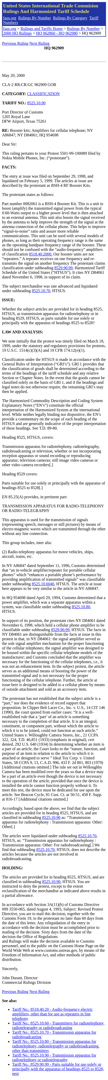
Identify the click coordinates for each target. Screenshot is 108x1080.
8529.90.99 (63, 268)
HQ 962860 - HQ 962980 (57, 33)
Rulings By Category (70, 18)
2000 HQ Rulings (17, 33)
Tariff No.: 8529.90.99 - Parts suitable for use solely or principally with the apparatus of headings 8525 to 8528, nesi (58, 1069)
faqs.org (9, 18)
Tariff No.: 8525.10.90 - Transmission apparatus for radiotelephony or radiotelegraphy (54, 1057)
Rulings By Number (34, 18)
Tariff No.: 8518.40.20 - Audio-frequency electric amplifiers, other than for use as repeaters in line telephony (52, 1014)
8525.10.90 (36, 103)
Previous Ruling (15, 43)
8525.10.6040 (43, 584)
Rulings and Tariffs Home (42, 28)
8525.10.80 (81, 607)
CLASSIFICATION (43, 94)
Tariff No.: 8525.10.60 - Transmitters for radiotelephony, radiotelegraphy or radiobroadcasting (58, 1025)
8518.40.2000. (40, 254)
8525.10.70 (41, 291)
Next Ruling (39, 43)
